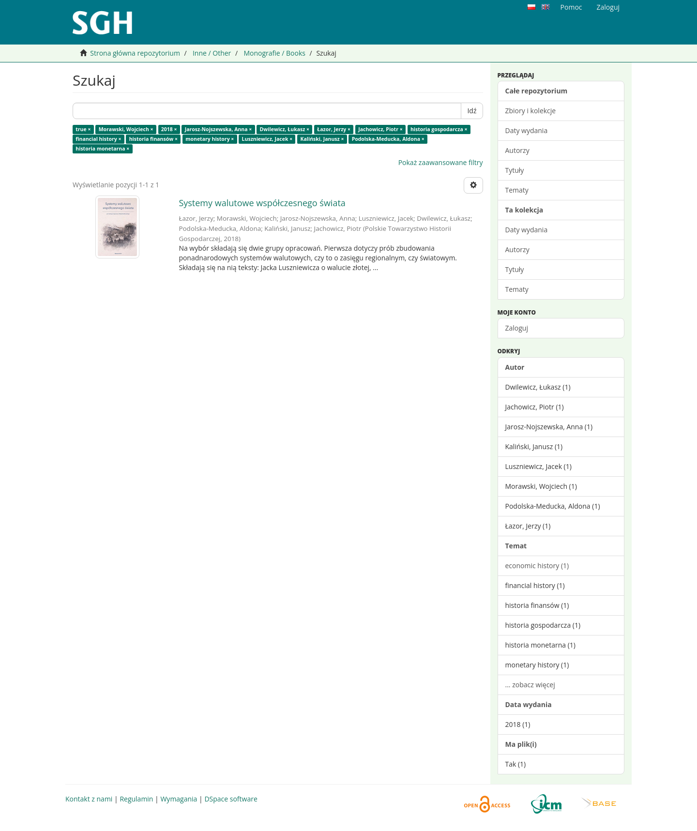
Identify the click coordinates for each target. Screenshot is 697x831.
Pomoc (571, 7)
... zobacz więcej (530, 684)
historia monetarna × (102, 148)
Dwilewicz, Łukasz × (285, 129)
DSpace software (230, 798)
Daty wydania (526, 130)
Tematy (517, 190)
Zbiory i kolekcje (530, 110)
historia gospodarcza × (439, 129)
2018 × (169, 129)
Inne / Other (212, 53)
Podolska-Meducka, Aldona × (388, 139)
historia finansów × (153, 139)
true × (83, 129)
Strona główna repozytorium (135, 53)
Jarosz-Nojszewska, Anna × (218, 129)
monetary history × (209, 139)
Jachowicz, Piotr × (380, 129)
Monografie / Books (274, 53)
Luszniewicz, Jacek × (267, 139)
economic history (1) (537, 565)
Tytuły (514, 170)
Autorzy (517, 150)
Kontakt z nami (88, 798)
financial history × (98, 139)
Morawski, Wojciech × (126, 129)
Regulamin (136, 798)
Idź (471, 110)
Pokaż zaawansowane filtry (440, 162)
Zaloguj (516, 327)
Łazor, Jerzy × (333, 129)
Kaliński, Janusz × (322, 139)
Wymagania (178, 798)
